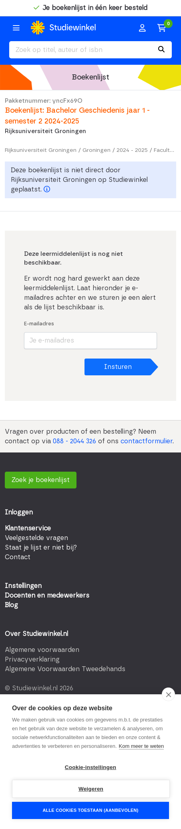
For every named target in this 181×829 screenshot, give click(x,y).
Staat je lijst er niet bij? (41, 547)
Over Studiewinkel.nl (36, 634)
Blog (11, 605)
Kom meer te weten (141, 746)
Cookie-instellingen (90, 767)
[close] (168, 694)
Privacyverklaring (32, 659)
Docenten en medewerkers (47, 595)
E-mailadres (39, 324)
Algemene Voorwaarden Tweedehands (65, 669)
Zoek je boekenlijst (41, 480)
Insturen (118, 367)
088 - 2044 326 (74, 441)
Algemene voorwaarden (42, 650)
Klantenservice (28, 528)
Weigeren (90, 789)
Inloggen (19, 512)
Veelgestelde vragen (36, 538)
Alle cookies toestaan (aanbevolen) (90, 810)
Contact (17, 557)
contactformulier (147, 441)
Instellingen (23, 586)
